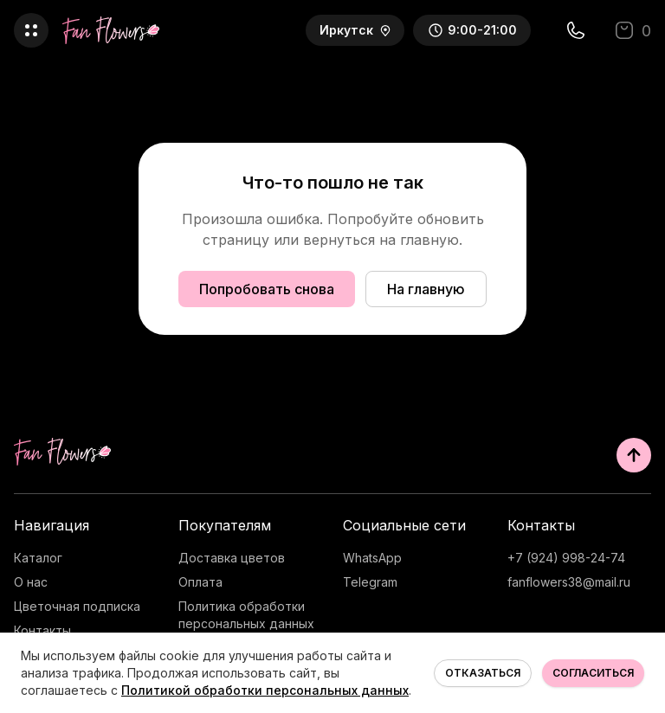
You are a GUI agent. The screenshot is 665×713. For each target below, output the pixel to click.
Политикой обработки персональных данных (265, 690)
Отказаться (482, 672)
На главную (426, 289)
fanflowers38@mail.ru (568, 582)
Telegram (370, 582)
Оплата (200, 582)
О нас (31, 582)
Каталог (38, 557)
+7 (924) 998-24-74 (566, 557)
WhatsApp (372, 557)
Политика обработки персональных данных (246, 615)
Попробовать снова (266, 289)
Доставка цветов (231, 557)
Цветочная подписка (77, 606)
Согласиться (593, 672)
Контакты (42, 630)
